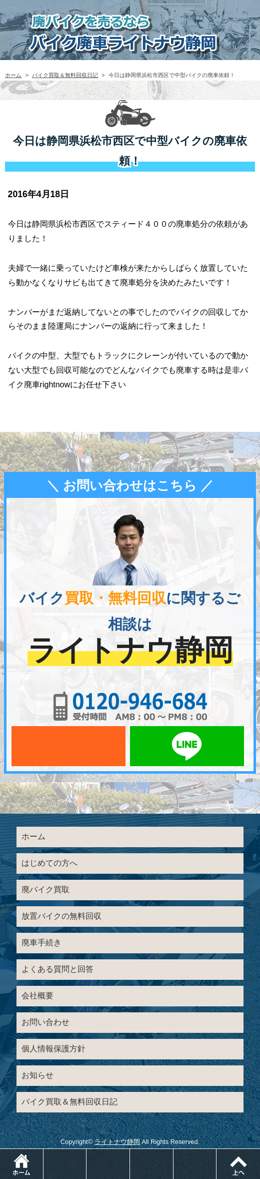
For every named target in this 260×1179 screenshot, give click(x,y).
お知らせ (38, 1075)
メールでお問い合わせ (69, 746)
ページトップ (238, 1164)
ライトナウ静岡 (117, 1141)
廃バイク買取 (46, 889)
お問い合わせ (46, 1022)
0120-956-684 (130, 706)
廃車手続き (42, 942)
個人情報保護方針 (54, 1048)
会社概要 (38, 995)
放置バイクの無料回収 (62, 916)
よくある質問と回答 (58, 969)
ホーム (13, 75)
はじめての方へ (50, 863)
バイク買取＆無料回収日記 (65, 75)
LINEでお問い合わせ (187, 746)
